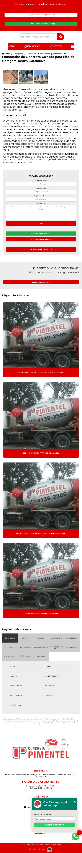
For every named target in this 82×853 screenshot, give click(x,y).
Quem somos (32, 46)
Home (11, 46)
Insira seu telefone (42, 814)
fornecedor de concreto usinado (31, 54)
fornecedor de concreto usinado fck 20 (45, 54)
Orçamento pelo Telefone (41, 239)
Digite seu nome (41, 180)
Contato (56, 46)
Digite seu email (41, 188)
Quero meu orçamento (41, 282)
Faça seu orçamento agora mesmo (41, 15)
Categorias (18, 54)
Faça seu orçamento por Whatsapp (41, 23)
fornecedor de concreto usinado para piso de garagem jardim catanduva (59, 54)
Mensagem (41, 203)
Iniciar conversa (54, 825)
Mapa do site (41, 833)
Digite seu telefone (41, 196)
